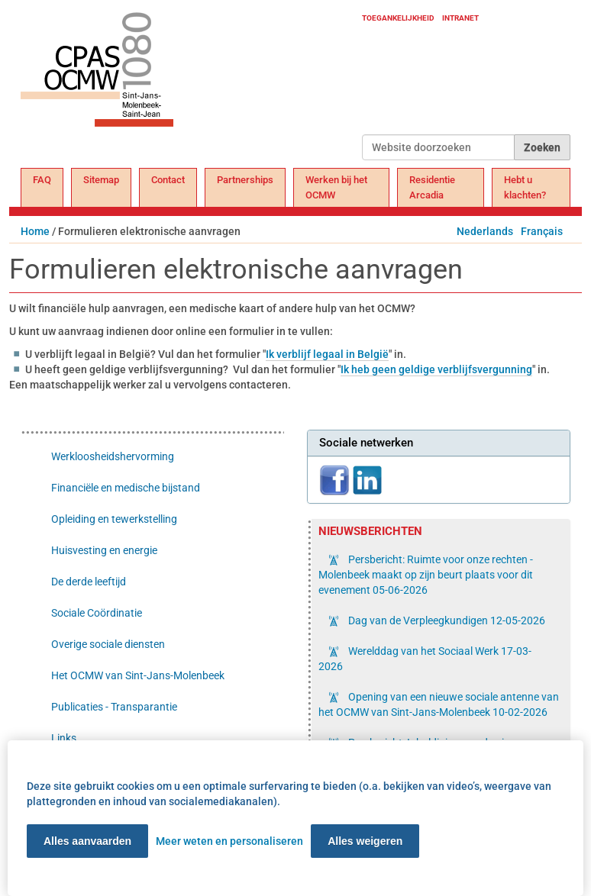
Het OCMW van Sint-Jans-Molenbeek (137, 675)
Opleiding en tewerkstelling (114, 519)
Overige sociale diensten (108, 644)
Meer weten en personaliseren (229, 841)
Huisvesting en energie (104, 550)
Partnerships (245, 179)
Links (63, 738)
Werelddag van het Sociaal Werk (424, 658)
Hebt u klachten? (525, 187)
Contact (168, 179)
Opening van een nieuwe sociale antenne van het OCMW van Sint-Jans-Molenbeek (438, 704)
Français (542, 231)
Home (35, 231)
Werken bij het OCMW (336, 187)
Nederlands (485, 231)
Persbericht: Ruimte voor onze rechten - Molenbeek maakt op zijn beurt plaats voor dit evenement (425, 574)
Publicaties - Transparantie (114, 707)
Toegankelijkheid (398, 18)
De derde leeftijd (88, 581)
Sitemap (101, 179)
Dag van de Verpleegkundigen (445, 620)
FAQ (42, 179)
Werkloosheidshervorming (112, 456)
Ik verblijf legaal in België (327, 354)
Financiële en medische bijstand (125, 488)
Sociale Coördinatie (96, 613)
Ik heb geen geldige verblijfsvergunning (436, 369)
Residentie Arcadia (432, 187)
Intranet (460, 18)
